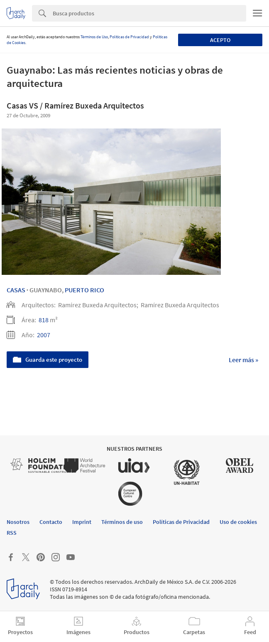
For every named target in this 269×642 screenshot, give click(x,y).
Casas (16, 290)
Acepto (220, 40)
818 (44, 320)
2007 (43, 335)
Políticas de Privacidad (129, 37)
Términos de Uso (94, 37)
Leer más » (243, 360)
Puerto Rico (84, 290)
